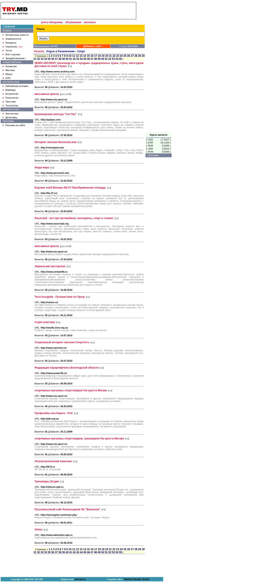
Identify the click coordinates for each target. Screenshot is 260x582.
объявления (73, 22)
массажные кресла (47, 94)
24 (121, 55)
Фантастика (11, 113)
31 (34, 58)
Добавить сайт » (93, 46)
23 (117, 55)
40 (67, 58)
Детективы (11, 117)
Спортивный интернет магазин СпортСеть (62, 342)
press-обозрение (52, 22)
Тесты (8, 50)
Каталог (39, 51)
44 (81, 58)
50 (102, 58)
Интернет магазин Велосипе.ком (55, 142)
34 (45, 58)
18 (99, 55)
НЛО (8, 78)
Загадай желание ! (15, 58)
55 (120, 58)
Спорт (81, 51)
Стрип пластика (45, 322)
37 (56, 58)
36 (52, 58)
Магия (8, 74)
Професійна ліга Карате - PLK (54, 413)
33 (42, 58)
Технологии (11, 105)
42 (74, 58)
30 (143, 55)
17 (95, 55)
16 (92, 55)
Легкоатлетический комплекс (53, 461)
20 (106, 55)
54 (117, 58)
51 (106, 58)
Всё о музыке (12, 54)
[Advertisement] (159, 67)
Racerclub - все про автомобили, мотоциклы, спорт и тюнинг (74, 218)
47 (92, 58)
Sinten (39, 529)
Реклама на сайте (15, 125)
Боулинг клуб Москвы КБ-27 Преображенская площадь (70, 187)
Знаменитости (13, 38)
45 (84, 58)
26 (128, 55)
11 (73, 55)
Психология (11, 97)
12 (77, 55)
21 (110, 55)
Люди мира (42, 167)
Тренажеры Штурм (47, 481)
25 (125, 55)
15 (88, 55)
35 (49, 58)
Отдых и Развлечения (60, 51)
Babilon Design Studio (136, 579)
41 (70, 58)
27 (132, 55)
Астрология (11, 94)
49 (99, 58)
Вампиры (10, 90)
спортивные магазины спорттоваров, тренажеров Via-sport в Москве (79, 438)
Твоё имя (10, 101)
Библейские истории (16, 86)
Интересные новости (17, 35)
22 (114, 55)
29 (139, 55)
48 (95, 58)
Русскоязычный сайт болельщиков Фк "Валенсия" (67, 509)
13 (80, 55)
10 (70, 55)
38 (59, 58)
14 (84, 55)
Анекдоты (10, 42)
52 (109, 58)
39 (63, 58)
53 (113, 58)
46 (88, 58)
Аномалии (11, 66)
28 (135, 55)
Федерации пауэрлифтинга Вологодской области (67, 367)
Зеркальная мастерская (50, 266)
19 (102, 55)
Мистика (10, 70)
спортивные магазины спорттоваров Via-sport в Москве (71, 390)
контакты (90, 22)
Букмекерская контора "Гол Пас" (56, 114)
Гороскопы (11, 46)
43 (77, 58)
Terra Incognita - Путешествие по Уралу (60, 296)
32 (38, 58)
